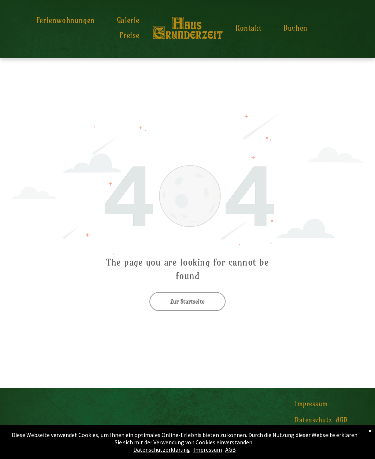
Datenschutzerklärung (161, 449)
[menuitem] (65, 20)
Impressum (207, 449)
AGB (230, 449)
